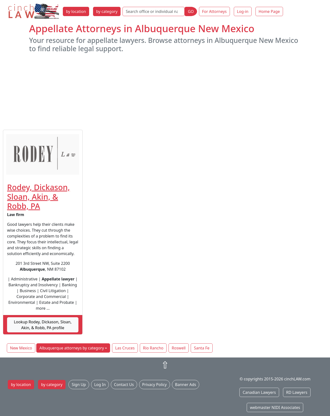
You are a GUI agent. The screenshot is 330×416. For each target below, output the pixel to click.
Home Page (269, 11)
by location (76, 11)
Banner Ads (185, 384)
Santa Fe (201, 348)
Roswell (179, 348)
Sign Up (79, 384)
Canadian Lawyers (259, 392)
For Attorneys (214, 11)
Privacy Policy (154, 384)
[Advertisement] (165, 91)
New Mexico (21, 348)
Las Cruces (125, 348)
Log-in (242, 11)
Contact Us (124, 384)
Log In (100, 384)
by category (107, 11)
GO (191, 11)
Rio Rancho (153, 348)
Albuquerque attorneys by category (71, 348)
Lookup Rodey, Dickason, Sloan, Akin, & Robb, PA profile (43, 324)
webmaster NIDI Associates (275, 407)
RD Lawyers (296, 392)
